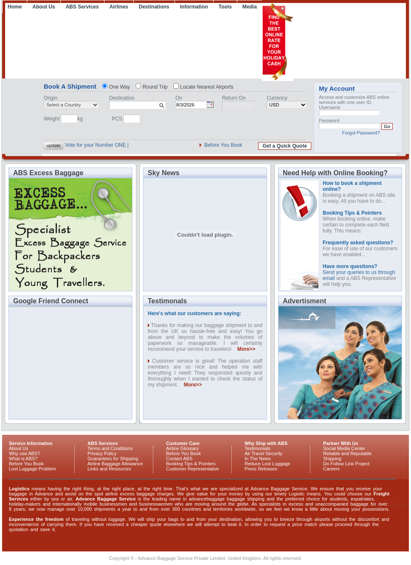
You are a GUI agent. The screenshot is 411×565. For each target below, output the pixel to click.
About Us (43, 7)
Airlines (119, 7)
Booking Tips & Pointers (191, 463)
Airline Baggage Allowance (115, 463)
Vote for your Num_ (87, 145)
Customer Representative (192, 468)
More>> (246, 349)
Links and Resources (109, 468)
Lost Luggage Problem (32, 468)
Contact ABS (179, 458)
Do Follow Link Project (346, 463)
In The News (258, 458)
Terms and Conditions (109, 448)
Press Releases (261, 468)
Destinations (154, 7)
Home (15, 7)
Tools (225, 7)
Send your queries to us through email (359, 272)
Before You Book (223, 145)
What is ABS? (23, 458)
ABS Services (82, 7)
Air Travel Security (263, 453)
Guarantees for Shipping (112, 458)
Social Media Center (344, 448)
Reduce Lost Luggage (267, 463)
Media (249, 7)
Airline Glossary (182, 448)
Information (194, 7)
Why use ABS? (24, 453)
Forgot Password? (361, 132)
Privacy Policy (101, 453)
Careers (331, 468)
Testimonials (257, 448)
